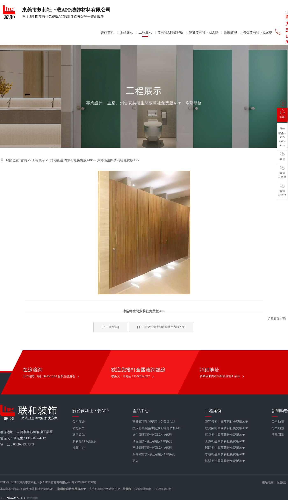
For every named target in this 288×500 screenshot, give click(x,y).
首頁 (24, 160)
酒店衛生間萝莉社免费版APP (225, 434)
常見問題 (278, 434)
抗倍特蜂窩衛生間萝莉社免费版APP (156, 428)
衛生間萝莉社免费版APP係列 (152, 434)
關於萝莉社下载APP (203, 32)
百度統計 (282, 482)
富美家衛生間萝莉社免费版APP (153, 421)
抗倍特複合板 (163, 489)
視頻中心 (78, 447)
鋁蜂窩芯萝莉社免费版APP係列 (153, 454)
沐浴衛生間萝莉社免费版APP (71, 160)
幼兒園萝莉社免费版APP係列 (152, 441)
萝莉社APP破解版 (170, 32)
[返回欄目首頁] (276, 318)
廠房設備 (78, 434)
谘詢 (282, 114)
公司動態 (278, 421)
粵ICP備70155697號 (83, 482)
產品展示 (126, 32)
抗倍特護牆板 (143, 489)
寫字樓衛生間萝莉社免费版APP (226, 421)
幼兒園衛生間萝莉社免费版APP (226, 428)
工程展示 (145, 32)
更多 (135, 461)
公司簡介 (78, 421)
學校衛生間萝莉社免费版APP (225, 454)
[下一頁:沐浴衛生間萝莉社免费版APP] (161, 327)
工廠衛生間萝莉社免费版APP (225, 441)
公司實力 (78, 428)
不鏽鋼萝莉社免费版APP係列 (152, 447)
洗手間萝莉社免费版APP (104, 489)
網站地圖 (268, 482)
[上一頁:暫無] (110, 327)
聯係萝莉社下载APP (257, 32)
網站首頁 (107, 32)
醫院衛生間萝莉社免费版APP (225, 447)
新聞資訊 (230, 32)
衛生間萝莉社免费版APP (38, 489)
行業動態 (278, 428)
